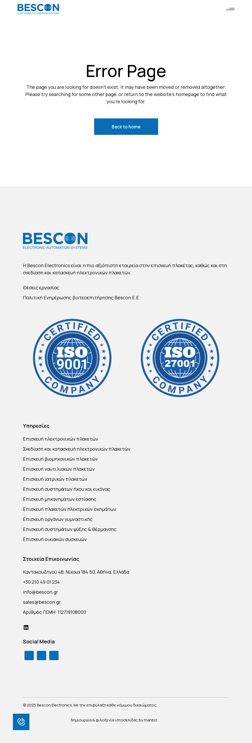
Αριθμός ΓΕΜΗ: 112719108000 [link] (54, 612)
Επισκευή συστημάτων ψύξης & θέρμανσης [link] (70, 529)
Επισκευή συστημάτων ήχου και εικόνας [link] (66, 489)
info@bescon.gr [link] (40, 592)
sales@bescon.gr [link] (42, 602)
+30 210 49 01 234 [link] (41, 582)
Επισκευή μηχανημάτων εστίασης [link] (59, 499)
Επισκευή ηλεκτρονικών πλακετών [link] (60, 439)
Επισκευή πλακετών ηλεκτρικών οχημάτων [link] (69, 509)
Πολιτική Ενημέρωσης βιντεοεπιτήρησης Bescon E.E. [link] (81, 297)
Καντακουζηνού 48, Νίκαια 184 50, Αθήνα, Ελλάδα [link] (76, 572)
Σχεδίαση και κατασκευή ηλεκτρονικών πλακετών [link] (76, 449)
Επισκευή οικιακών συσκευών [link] (55, 539)
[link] (21, 722)
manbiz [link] (150, 720)
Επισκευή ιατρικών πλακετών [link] (55, 479)
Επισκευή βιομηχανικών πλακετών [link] (60, 459)
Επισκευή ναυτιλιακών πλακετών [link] (59, 469)
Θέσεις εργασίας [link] (41, 287)
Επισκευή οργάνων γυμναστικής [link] (58, 519)
